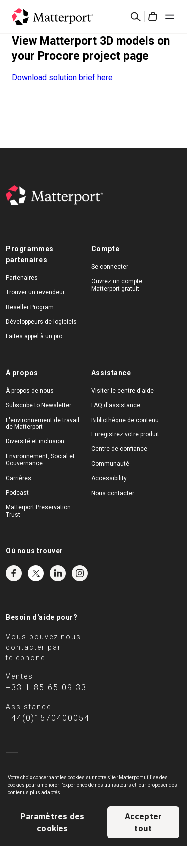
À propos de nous (30, 390)
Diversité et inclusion (35, 441)
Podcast (17, 492)
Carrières (18, 478)
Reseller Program (30, 307)
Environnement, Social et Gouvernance (40, 460)
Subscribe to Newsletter (38, 405)
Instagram (80, 573)
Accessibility (109, 478)
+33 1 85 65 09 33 (46, 687)
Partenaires (22, 277)
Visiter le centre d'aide (122, 390)
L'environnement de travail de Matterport (42, 423)
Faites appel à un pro (34, 336)
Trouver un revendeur (35, 292)
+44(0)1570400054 (48, 718)
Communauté (110, 463)
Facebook (14, 573)
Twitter (36, 573)
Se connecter (109, 266)
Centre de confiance (119, 448)
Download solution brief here (62, 77)
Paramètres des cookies (52, 822)
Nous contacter (112, 493)
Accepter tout (143, 822)
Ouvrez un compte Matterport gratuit (116, 285)
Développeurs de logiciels (41, 321)
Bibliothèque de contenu (125, 420)
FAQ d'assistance (115, 405)
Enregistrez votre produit (125, 434)
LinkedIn (58, 573)
